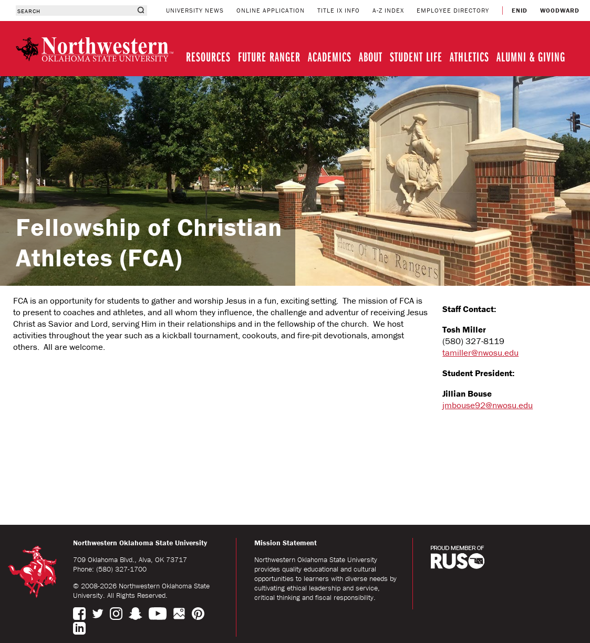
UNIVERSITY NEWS (195, 10)
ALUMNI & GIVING (530, 56)
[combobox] (75, 10)
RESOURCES (208, 56)
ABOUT (370, 56)
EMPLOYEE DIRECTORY (453, 10)
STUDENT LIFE (416, 56)
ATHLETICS (469, 56)
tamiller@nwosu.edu (480, 352)
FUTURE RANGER (269, 56)
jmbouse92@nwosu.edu (487, 405)
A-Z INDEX (388, 10)
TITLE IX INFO (338, 10)
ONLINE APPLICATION (270, 10)
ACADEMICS (329, 56)
